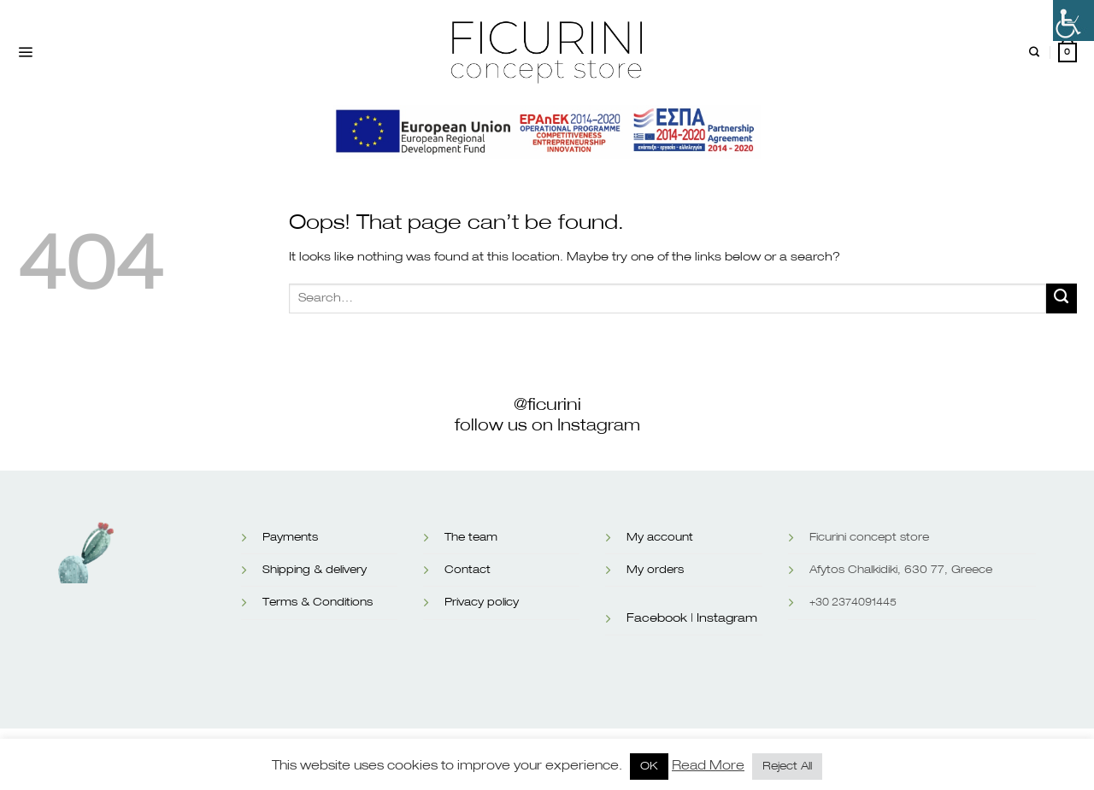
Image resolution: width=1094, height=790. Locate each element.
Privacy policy (481, 602)
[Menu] (25, 52)
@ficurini (547, 404)
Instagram (727, 618)
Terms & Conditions (317, 602)
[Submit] (1061, 299)
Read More (708, 765)
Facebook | (659, 618)
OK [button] (649, 766)
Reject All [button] (787, 766)
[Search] (1034, 52)
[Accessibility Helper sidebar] (1073, 20)
